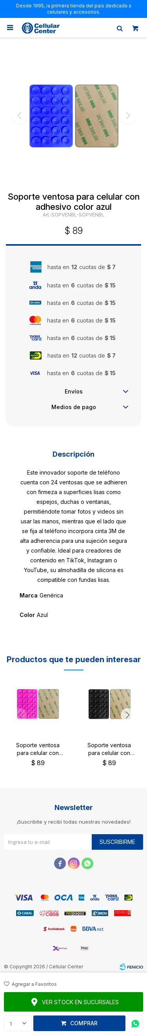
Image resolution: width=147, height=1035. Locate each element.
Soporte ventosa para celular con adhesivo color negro (109, 749)
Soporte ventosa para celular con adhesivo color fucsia (37, 749)
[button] (127, 715)
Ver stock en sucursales (80, 1002)
